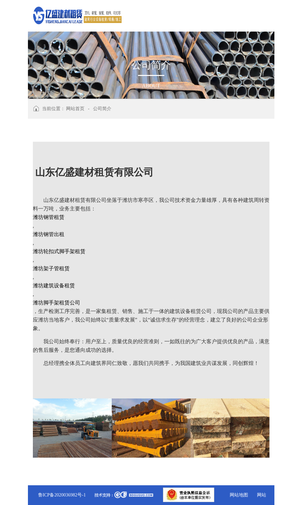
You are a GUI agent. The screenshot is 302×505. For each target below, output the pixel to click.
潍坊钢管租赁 (48, 217)
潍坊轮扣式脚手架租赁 (59, 251)
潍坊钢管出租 (48, 234)
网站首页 (75, 108)
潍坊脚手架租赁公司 (56, 302)
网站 (261, 495)
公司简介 (102, 108)
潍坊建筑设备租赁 (54, 285)
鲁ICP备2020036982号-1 (62, 495)
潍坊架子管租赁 (51, 268)
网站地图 (239, 495)
